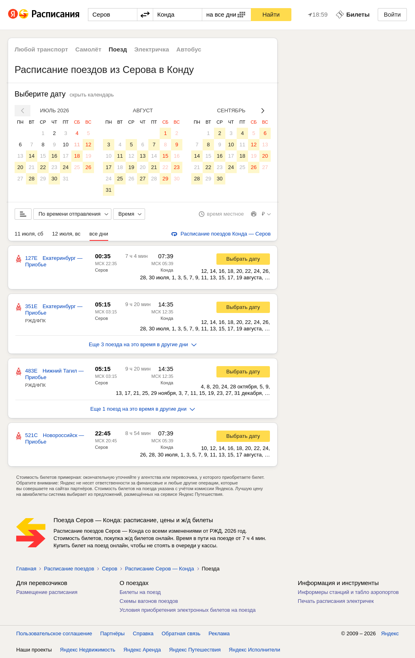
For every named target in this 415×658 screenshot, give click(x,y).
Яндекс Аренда (142, 650)
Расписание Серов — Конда (159, 569)
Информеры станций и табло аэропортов (348, 592)
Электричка (151, 49)
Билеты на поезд (140, 592)
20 (20, 167)
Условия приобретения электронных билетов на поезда (188, 610)
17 (65, 156)
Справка (143, 633)
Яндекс (390, 633)
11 (77, 144)
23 (54, 167)
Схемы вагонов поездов (149, 601)
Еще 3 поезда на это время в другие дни (143, 344)
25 (77, 167)
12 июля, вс (66, 234)
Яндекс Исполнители (254, 650)
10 (65, 144)
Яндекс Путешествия (195, 650)
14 (31, 156)
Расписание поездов (69, 569)
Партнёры (112, 633)
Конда (166, 270)
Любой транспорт (41, 49)
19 (88, 156)
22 (43, 167)
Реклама (219, 633)
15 (43, 156)
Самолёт (88, 49)
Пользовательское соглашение (54, 633)
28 (31, 179)
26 (88, 167)
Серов (101, 270)
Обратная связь (181, 633)
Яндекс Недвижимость (88, 650)
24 (65, 167)
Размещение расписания (46, 592)
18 (77, 156)
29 (43, 179)
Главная (26, 569)
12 (88, 144)
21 (31, 167)
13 (20, 156)
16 (54, 156)
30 (54, 179)
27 (20, 179)
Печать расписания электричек (336, 601)
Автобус (188, 49)
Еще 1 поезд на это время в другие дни (142, 409)
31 (65, 179)
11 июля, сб (29, 234)
